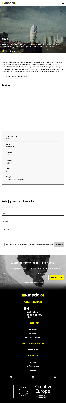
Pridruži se (33, 350)
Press (33, 362)
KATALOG (33, 333)
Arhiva (33, 370)
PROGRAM (33, 329)
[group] (33, 213)
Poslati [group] (59, 244)
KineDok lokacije (33, 338)
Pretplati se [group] (56, 277)
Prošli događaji (33, 366)
